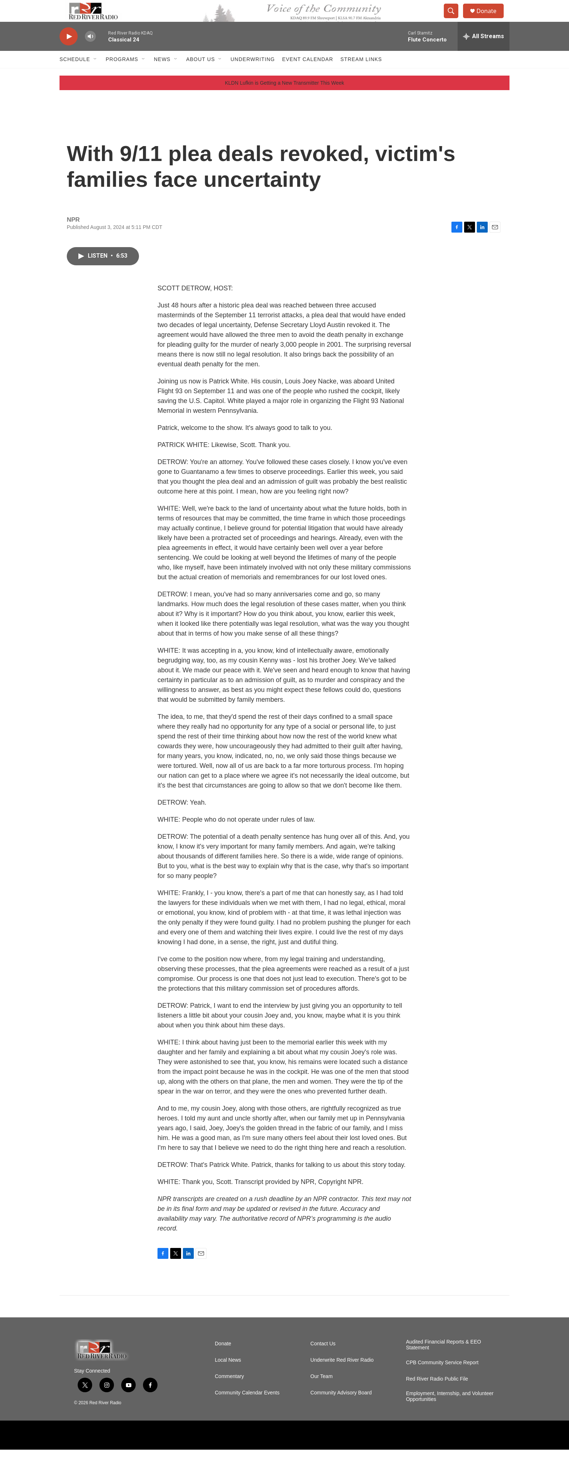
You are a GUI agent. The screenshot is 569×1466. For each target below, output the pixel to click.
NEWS (162, 75)
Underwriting (252, 75)
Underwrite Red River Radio (341, 1376)
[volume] (90, 53)
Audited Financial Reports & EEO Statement (443, 1361)
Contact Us (322, 1360)
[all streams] (483, 52)
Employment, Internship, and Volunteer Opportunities (450, 1412)
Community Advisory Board (341, 1409)
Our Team (321, 1392)
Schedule (75, 75)
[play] (68, 53)
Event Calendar (307, 75)
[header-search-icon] (454, 19)
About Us (200, 75)
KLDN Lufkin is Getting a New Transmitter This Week (284, 99)
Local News (228, 1376)
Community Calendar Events (247, 1409)
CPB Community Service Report (442, 1379)
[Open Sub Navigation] (95, 75)
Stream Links (361, 75)
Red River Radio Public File (437, 1395)
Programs (122, 75)
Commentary (229, 1392)
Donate (491, 19)
